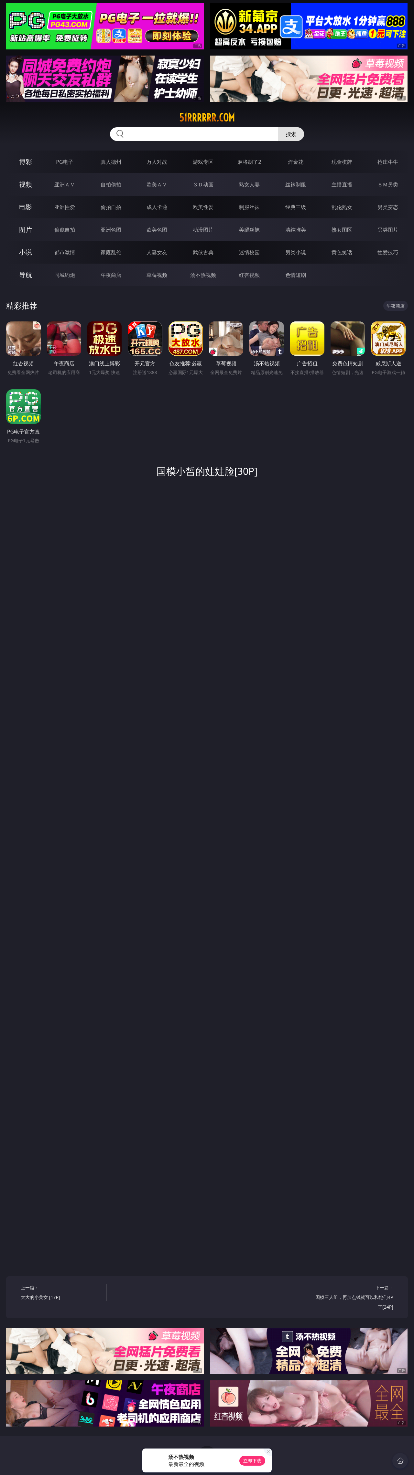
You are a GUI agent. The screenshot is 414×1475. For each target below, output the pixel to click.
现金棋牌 (342, 161)
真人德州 (111, 161)
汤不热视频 (203, 274)
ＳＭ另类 (387, 184)
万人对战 (157, 161)
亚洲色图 (111, 229)
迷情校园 (249, 252)
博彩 (25, 161)
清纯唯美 (295, 229)
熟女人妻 (249, 184)
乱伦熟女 (342, 207)
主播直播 (342, 184)
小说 (25, 252)
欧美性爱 (203, 207)
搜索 (291, 134)
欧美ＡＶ (157, 184)
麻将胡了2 (249, 161)
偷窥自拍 (64, 229)
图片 (25, 229)
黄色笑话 (342, 252)
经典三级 (295, 207)
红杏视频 (249, 274)
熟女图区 (342, 229)
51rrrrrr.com (207, 117)
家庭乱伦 (111, 252)
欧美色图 (157, 229)
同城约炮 (64, 274)
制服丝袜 (249, 207)
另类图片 (387, 229)
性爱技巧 (387, 252)
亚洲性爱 (64, 207)
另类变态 (387, 207)
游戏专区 (203, 161)
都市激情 (64, 252)
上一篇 (61, 1293)
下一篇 (352, 1298)
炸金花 (295, 161)
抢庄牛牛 (387, 161)
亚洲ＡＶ (64, 184)
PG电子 (64, 161)
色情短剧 (295, 274)
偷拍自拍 (111, 207)
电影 (25, 207)
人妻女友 (157, 252)
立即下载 (252, 1461)
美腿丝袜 (249, 229)
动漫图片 (203, 229)
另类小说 (295, 252)
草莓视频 (157, 274)
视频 (25, 184)
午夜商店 (111, 274)
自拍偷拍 (111, 184)
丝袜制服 (295, 184)
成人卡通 (157, 207)
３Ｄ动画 (203, 184)
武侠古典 (203, 252)
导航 (25, 274)
